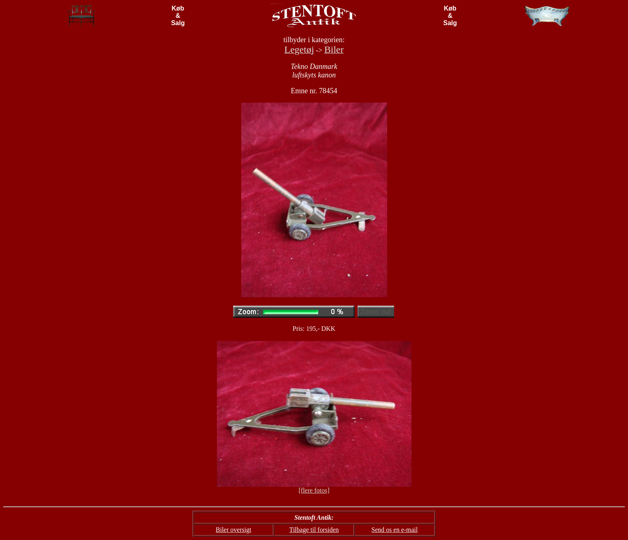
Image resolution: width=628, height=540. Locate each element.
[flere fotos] (314, 490)
